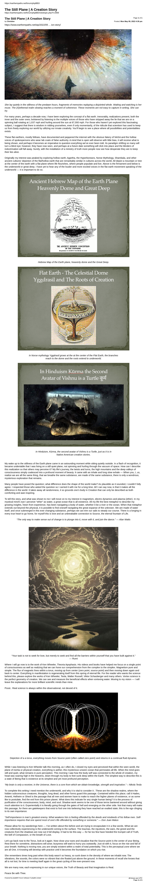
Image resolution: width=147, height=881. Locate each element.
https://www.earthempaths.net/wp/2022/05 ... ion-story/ (33, 25)
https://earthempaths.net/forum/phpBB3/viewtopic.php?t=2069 (32, 13)
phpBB (15, 878)
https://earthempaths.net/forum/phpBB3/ (22, 3)
